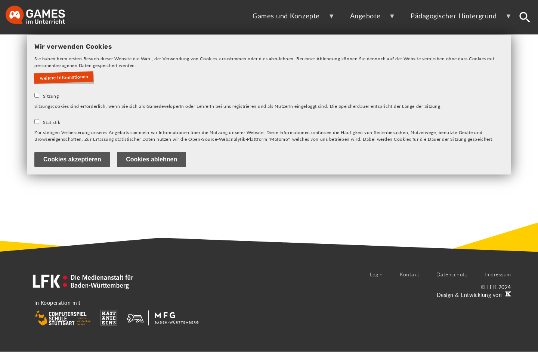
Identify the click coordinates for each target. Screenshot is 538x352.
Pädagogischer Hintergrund (456, 19)
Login (376, 274)
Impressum (498, 274)
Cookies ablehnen (151, 159)
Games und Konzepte (288, 19)
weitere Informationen (64, 77)
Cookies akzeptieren (72, 159)
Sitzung (51, 96)
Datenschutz (452, 274)
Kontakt (409, 274)
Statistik (52, 122)
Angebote (368, 19)
